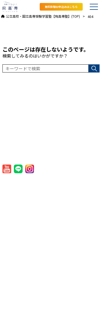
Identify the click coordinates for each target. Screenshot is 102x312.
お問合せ (10, 296)
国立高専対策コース (20, 212)
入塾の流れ (12, 264)
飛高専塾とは (14, 191)
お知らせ (10, 275)
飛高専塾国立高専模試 (22, 233)
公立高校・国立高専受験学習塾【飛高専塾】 (47, 303)
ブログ (8, 285)
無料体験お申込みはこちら (61, 7)
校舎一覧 (10, 244)
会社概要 (56, 181)
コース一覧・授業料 (20, 202)
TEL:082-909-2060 (24, 150)
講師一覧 (10, 254)
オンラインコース (18, 223)
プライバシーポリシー (68, 191)
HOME (8, 181)
